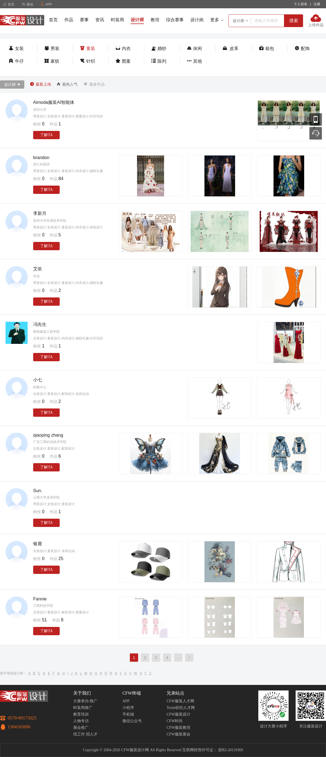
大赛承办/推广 (85, 701)
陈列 (158, 61)
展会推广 (81, 728)
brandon (41, 157)
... (178, 657)
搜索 (293, 20)
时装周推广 (83, 708)
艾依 (37, 269)
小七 (37, 380)
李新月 (39, 213)
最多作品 (94, 84)
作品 (68, 19)
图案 (123, 61)
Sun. (37, 490)
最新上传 (40, 84)
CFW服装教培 (178, 728)
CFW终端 (131, 693)
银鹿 (37, 543)
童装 (87, 48)
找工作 (79, 734)
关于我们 (82, 693)
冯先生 (39, 324)
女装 (16, 48)
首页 (8, 4)
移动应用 (315, 119)
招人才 (92, 734)
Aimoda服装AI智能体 (53, 102)
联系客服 (315, 133)
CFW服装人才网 (180, 701)
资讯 (99, 19)
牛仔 (16, 61)
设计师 (137, 19)
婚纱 (158, 48)
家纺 (51, 61)
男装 (51, 48)
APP (126, 701)
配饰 (302, 48)
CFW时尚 (175, 721)
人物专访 (81, 721)
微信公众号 (132, 721)
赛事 (84, 19)
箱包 (266, 48)
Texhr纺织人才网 (181, 708)
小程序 (128, 708)
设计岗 (197, 19)
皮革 (230, 48)
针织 (87, 61)
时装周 (117, 19)
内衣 (123, 48)
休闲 (194, 48)
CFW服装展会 (178, 734)
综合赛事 (175, 19)
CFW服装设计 (178, 714)
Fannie (40, 599)
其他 (194, 61)
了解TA (46, 135)
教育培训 (81, 714)
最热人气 (67, 84)
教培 (155, 19)
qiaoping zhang (48, 435)
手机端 (128, 714)
